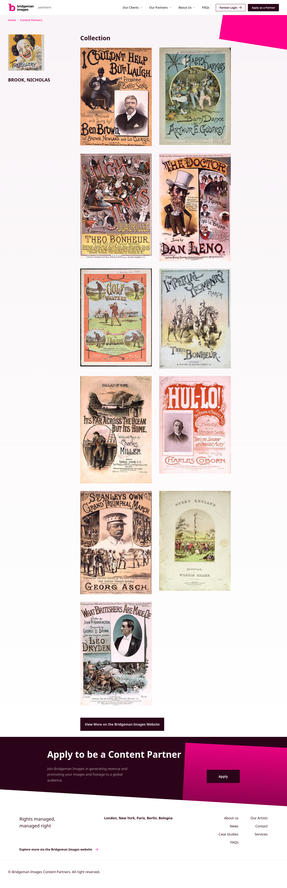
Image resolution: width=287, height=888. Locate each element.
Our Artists (259, 818)
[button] (132, 7)
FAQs (205, 7)
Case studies (228, 834)
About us (231, 818)
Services (261, 834)
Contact (261, 826)
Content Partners (31, 20)
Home (12, 20)
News (234, 826)
